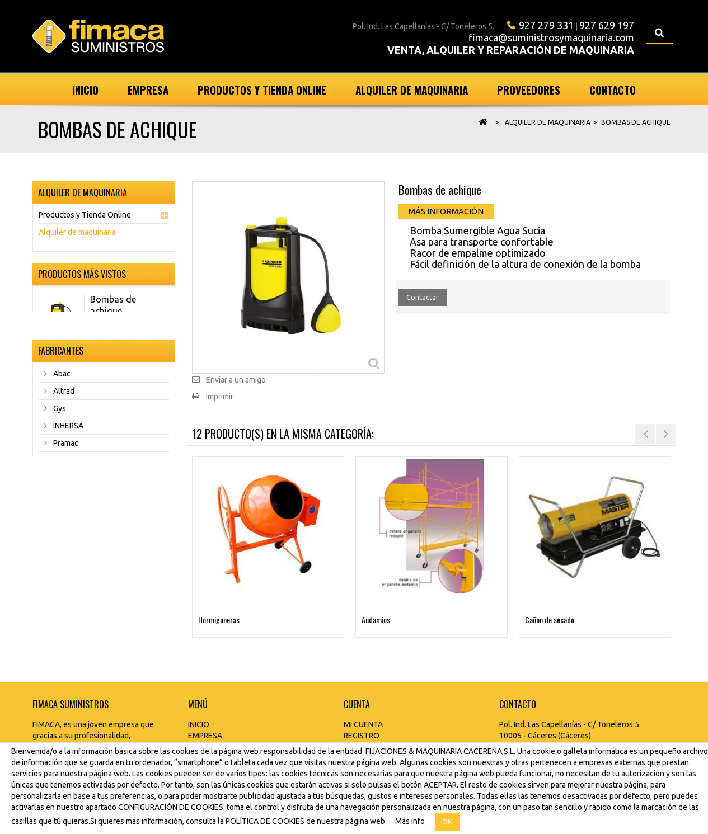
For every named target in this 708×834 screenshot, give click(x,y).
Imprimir (219, 396)
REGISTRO (361, 735)
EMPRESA (205, 735)
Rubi (59, 504)
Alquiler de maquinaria (411, 89)
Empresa (148, 89)
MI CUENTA (363, 724)
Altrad (62, 434)
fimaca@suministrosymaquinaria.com (551, 37)
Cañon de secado (549, 619)
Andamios (376, 619)
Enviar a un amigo (236, 379)
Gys (58, 451)
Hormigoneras (219, 619)
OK (447, 822)
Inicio (85, 89)
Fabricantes (60, 391)
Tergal (63, 521)
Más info (410, 821)
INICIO (198, 724)
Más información (446, 211)
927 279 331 (546, 25)
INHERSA (67, 469)
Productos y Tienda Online (262, 89)
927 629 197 (606, 25)
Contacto (612, 89)
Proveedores (528, 89)
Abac (61, 417)
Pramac (64, 486)
